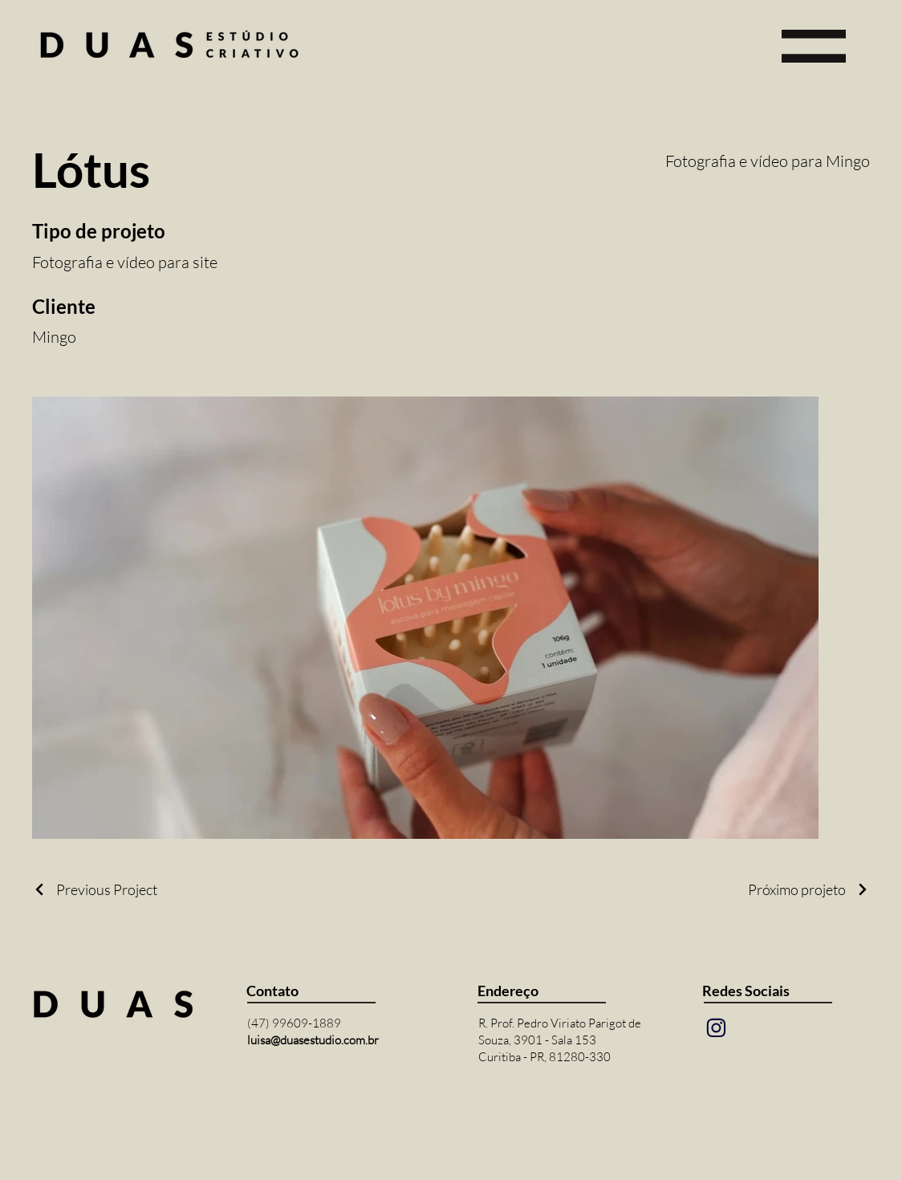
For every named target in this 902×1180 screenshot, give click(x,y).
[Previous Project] (94, 889)
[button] (814, 46)
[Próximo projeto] (809, 889)
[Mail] (715, 1028)
